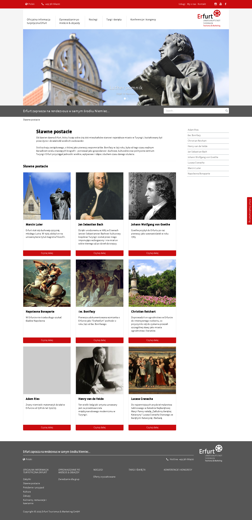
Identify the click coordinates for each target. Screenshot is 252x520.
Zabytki (27, 479)
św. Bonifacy (194, 135)
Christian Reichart (197, 140)
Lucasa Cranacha (196, 162)
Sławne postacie (31, 483)
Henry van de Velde (197, 146)
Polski (30, 4)
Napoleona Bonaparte (199, 173)
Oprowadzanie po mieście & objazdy (69, 21)
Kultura (27, 491)
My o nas (191, 4)
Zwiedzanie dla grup (68, 479)
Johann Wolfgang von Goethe (203, 157)
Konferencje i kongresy (143, 19)
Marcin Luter (194, 168)
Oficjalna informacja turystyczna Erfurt (38, 21)
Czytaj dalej (47, 253)
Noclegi (93, 19)
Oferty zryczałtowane (104, 476)
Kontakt (202, 4)
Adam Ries (193, 129)
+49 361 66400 (51, 4)
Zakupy (27, 495)
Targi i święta (114, 19)
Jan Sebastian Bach (197, 151)
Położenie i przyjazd (33, 487)
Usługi (182, 4)
